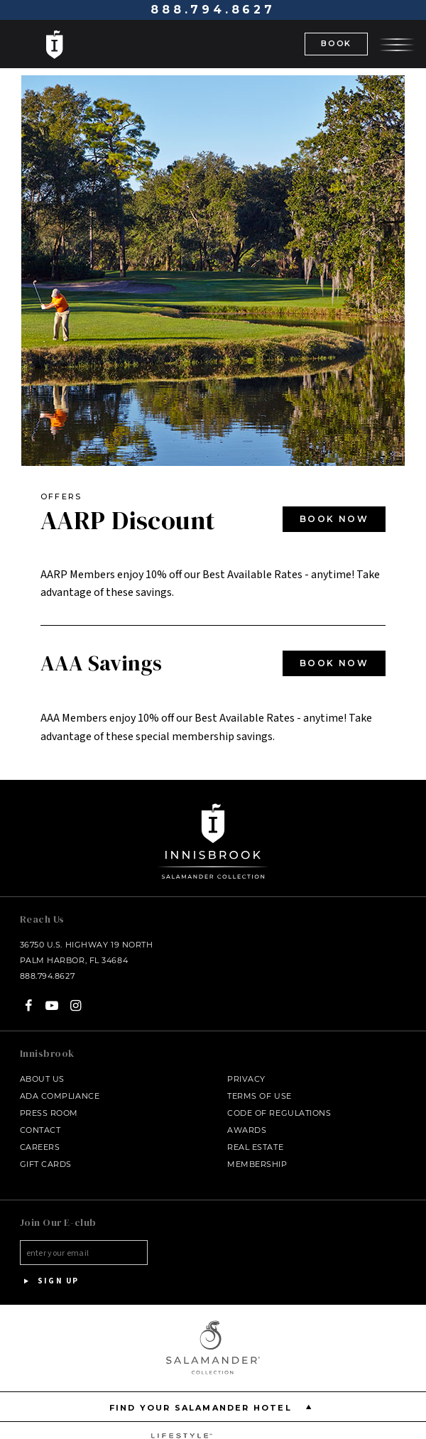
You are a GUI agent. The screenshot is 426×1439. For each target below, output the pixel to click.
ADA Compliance (60, 1096)
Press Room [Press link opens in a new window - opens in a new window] (49, 1113)
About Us (42, 1079)
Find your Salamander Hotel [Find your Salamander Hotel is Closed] (213, 1406)
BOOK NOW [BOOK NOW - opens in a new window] (334, 519)
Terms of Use (259, 1096)
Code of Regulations (279, 1113)
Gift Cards (46, 1164)
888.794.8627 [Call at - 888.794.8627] (213, 9)
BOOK (336, 43)
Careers (40, 1147)
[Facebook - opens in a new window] (29, 1006)
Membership (257, 1164)
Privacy (246, 1079)
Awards (246, 1130)
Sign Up (50, 1281)
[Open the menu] (397, 43)
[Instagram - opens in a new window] (75, 1006)
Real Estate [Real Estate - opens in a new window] (255, 1147)
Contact (40, 1130)
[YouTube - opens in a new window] (52, 1006)
